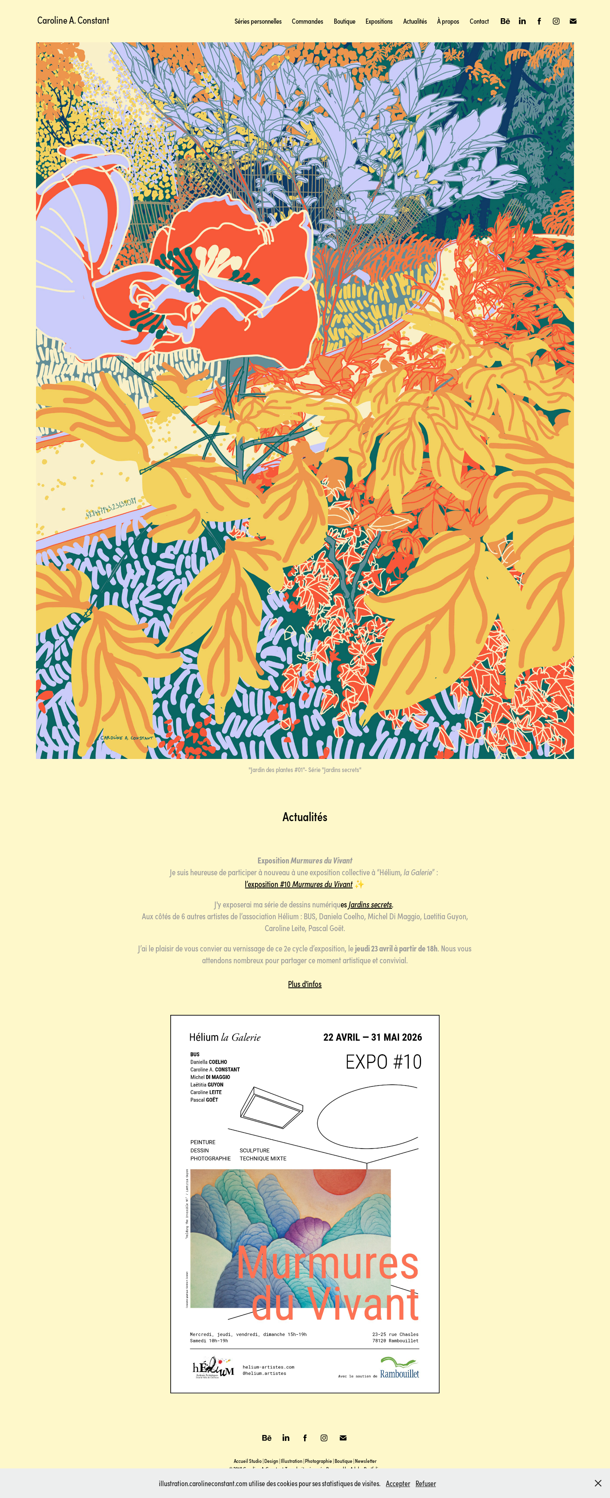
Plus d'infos (305, 983)
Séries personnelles (258, 21)
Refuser (426, 1483)
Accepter (398, 1483)
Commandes (307, 21)
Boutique (344, 21)
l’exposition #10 (298, 883)
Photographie (318, 1461)
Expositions (379, 21)
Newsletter (366, 1461)
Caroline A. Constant (73, 19)
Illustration (291, 1461)
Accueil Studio (248, 1461)
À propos (448, 21)
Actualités (415, 21)
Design (271, 1461)
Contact (479, 21)
